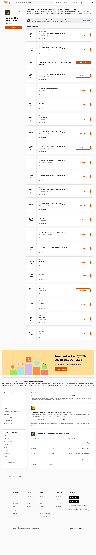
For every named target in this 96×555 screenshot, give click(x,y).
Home (3, 477)
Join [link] (86, 2)
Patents (42, 503)
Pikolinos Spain (8, 420)
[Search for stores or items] (33, 2)
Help (14, 500)
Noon (5, 408)
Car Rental (7, 456)
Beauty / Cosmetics (9, 462)
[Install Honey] (86, 20)
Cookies (42, 520)
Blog (14, 510)
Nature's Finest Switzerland (11, 411)
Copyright (43, 500)
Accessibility (43, 516)
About (15, 496)
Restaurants (7, 438)
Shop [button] (58, 3)
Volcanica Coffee (8, 423)
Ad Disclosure (44, 510)
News (14, 506)
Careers (15, 503)
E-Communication (45, 513)
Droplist (29, 496)
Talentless (6, 414)
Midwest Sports (8, 417)
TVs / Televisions (8, 441)
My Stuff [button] (66, 3)
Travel (5, 447)
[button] (75, 528)
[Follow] (18, 11)
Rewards (75, 3)
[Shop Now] (13, 27)
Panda (5, 399)
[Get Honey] (83, 62)
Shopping (6, 450)
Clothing (6, 453)
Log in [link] (91, 2)
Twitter (57, 500)
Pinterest (58, 506)
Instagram (58, 503)
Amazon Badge (31, 500)
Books (5, 459)
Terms (42, 506)
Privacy (42, 496)
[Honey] (6, 2)
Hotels (6, 444)
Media (15, 513)
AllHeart (6, 396)
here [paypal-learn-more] (38, 528)
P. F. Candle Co (8, 402)
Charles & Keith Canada (10, 405)
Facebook (58, 496)
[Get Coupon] (83, 35)
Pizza (5, 435)
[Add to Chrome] (61, 369)
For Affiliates (30, 506)
